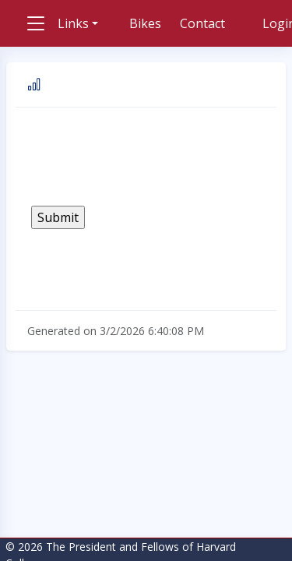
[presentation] (149, 156)
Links (73, 23)
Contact (202, 23)
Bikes (145, 23)
